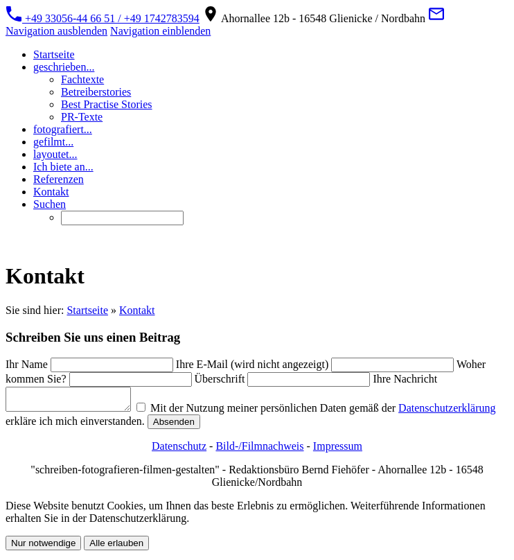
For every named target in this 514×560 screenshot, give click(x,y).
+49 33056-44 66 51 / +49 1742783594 (103, 18)
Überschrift (220, 379)
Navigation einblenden (160, 31)
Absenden (273, 426)
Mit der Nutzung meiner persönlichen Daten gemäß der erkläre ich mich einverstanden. (207, 418)
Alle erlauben (116, 547)
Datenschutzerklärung (54, 425)
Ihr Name (27, 364)
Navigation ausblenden (56, 31)
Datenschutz (179, 450)
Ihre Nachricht (405, 379)
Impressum (337, 450)
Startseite (87, 310)
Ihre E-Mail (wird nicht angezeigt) (252, 364)
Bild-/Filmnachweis (259, 450)
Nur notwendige (43, 547)
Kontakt (137, 310)
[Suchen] (122, 218)
